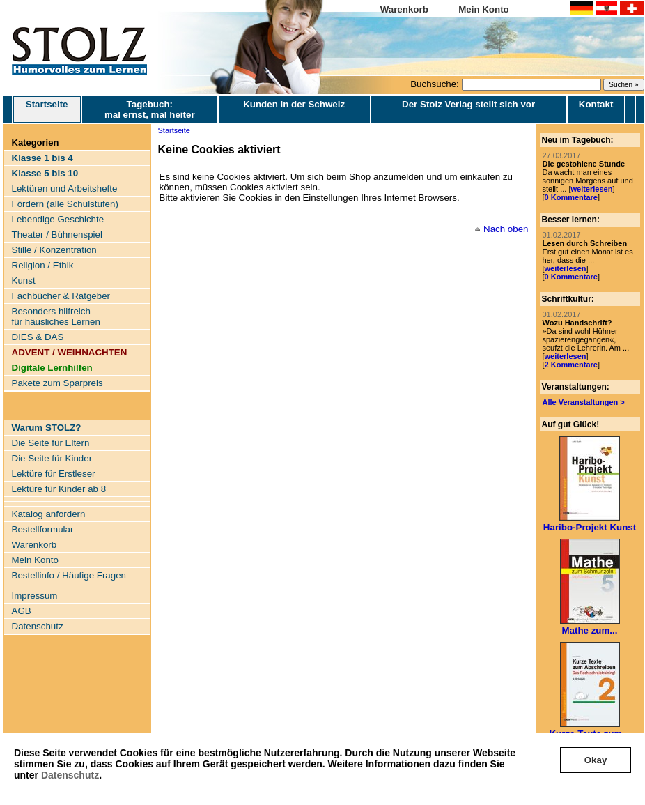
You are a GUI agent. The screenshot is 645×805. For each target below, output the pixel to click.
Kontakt (596, 104)
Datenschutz (70, 775)
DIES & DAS (38, 337)
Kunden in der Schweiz (294, 104)
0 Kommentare (571, 197)
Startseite (47, 109)
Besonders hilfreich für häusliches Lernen (56, 316)
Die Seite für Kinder (52, 458)
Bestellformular (43, 529)
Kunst (24, 280)
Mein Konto (483, 9)
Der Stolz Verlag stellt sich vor (468, 104)
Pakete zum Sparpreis (57, 383)
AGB (21, 611)
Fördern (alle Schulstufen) (65, 204)
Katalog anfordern (49, 514)
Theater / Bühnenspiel (57, 234)
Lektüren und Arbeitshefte (65, 188)
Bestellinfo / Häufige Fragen (69, 575)
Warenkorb (404, 9)
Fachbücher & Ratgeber (61, 296)
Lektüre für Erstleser (53, 473)
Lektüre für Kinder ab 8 (59, 489)
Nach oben (505, 229)
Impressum (35, 595)
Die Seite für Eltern (51, 443)
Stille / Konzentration (54, 250)
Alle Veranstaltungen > (584, 402)
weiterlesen (591, 189)
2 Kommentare (571, 364)
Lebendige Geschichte (58, 219)
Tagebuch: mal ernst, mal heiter (149, 109)
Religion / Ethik (43, 265)
